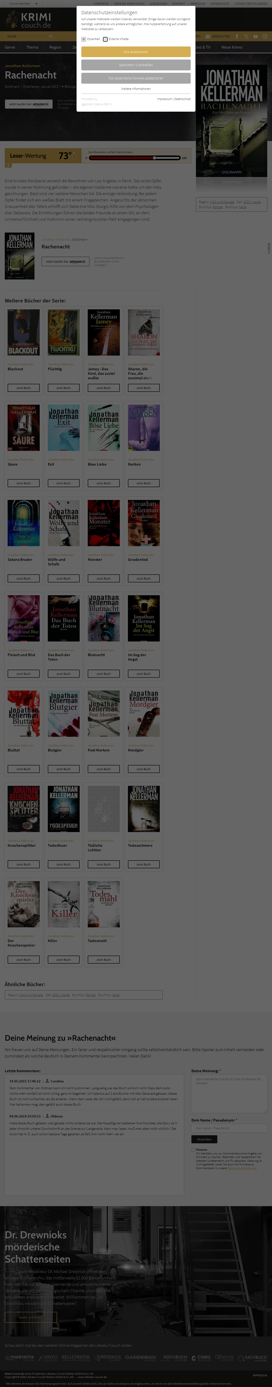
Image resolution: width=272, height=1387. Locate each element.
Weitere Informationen (136, 89)
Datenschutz (182, 99)
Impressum (164, 99)
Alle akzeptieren (136, 51)
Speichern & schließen (136, 64)
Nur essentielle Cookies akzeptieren (136, 78)
